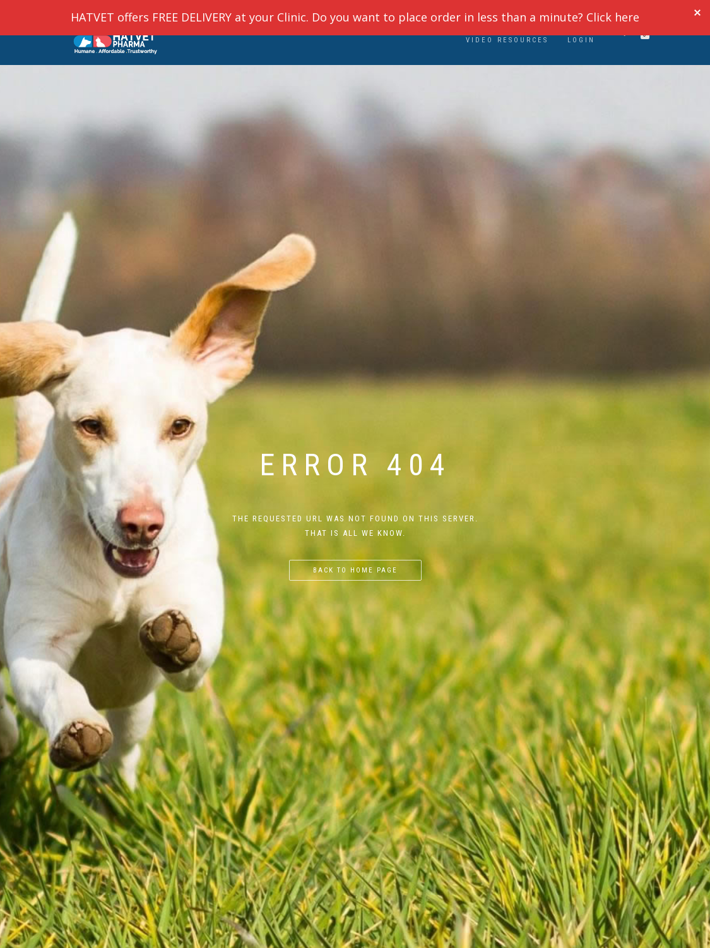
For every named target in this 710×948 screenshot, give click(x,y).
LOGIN (581, 40)
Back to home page (355, 570)
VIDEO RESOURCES (507, 40)
